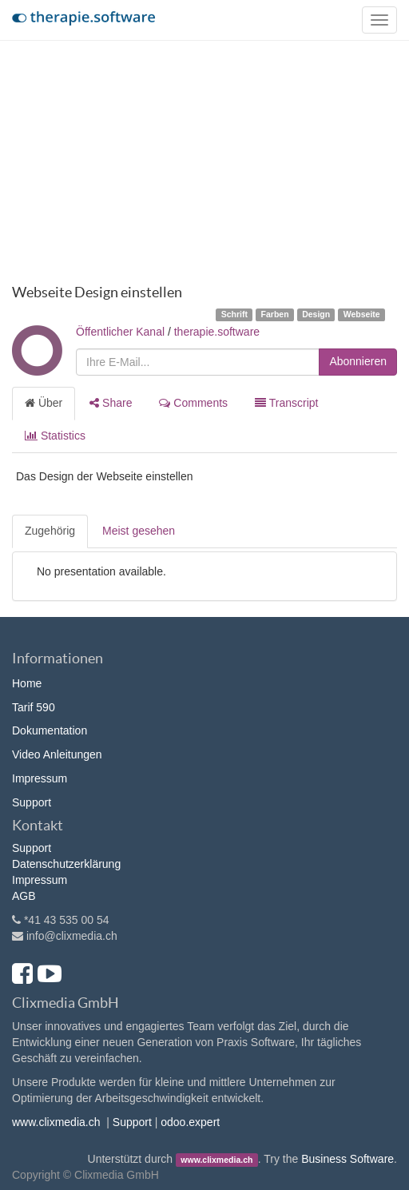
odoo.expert (190, 1122)
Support (31, 802)
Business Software (347, 1158)
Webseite (361, 314)
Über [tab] (43, 402)
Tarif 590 (33, 707)
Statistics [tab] (55, 435)
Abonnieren (358, 361)
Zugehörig (50, 530)
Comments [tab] (193, 402)
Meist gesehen (138, 530)
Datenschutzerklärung (66, 864)
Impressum (39, 778)
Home (27, 683)
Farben (275, 314)
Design (316, 314)
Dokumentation (49, 730)
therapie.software (217, 331)
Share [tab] (110, 402)
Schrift (234, 314)
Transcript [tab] (286, 402)
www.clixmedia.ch (56, 1122)
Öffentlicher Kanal (120, 331)
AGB (24, 896)
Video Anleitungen (57, 754)
